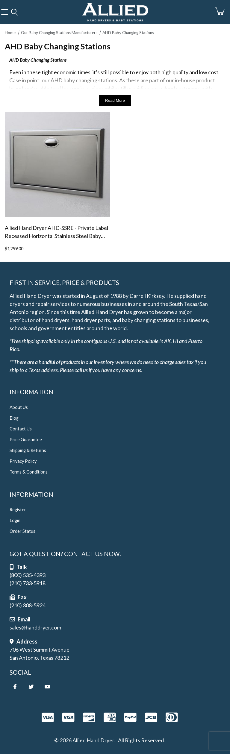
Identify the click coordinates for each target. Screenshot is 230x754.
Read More (115, 100)
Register (18, 509)
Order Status (22, 531)
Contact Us (21, 428)
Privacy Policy (23, 461)
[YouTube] (47, 686)
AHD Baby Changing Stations (128, 32)
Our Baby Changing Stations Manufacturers (59, 32)
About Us (19, 407)
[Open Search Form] (14, 12)
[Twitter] (31, 686)
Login (15, 520)
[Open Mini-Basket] (222, 11)
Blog (14, 418)
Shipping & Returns (28, 450)
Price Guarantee (26, 439)
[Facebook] (15, 686)
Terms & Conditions (29, 471)
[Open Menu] (5, 12)
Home (10, 32)
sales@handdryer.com (35, 627)
